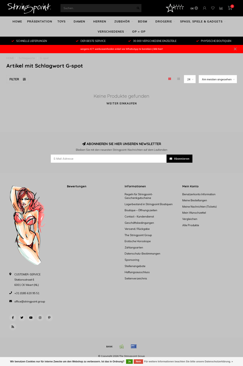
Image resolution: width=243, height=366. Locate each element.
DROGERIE (163, 21)
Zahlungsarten (134, 247)
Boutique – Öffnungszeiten (141, 210)
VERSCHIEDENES (111, 31)
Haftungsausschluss (137, 272)
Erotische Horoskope (138, 241)
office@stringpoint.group (29, 301)
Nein (138, 361)
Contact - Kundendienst (139, 216)
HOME (17, 21)
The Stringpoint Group (138, 235)
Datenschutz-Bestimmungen (142, 253)
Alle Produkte (190, 225)
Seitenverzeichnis (136, 278)
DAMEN (79, 21)
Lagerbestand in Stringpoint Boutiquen (149, 204)
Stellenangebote (135, 266)
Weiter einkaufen (121, 103)
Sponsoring (132, 259)
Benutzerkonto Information (198, 194)
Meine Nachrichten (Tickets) (199, 206)
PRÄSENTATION (39, 21)
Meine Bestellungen (194, 200)
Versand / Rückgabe (137, 228)
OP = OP (138, 31)
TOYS (61, 21)
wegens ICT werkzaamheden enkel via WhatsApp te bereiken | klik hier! (121, 48)
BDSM (142, 21)
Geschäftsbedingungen (139, 222)
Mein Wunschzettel (194, 212)
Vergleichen (189, 219)
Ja (129, 361)
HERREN (99, 21)
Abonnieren (179, 158)
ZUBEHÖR (122, 21)
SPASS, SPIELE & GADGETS (201, 21)
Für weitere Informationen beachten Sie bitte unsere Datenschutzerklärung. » (188, 361)
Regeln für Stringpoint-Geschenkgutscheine (139, 196)
